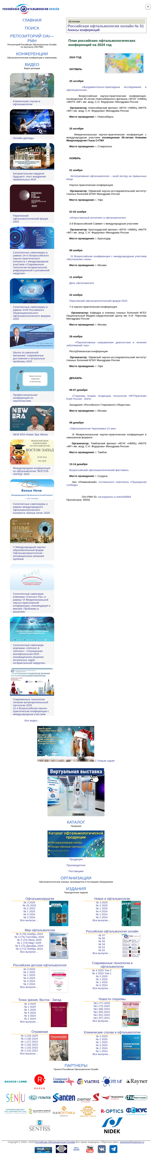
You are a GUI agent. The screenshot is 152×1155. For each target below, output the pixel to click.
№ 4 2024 (29, 914)
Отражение (39, 1031)
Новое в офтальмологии (112, 898)
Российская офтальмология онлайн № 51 (105, 26)
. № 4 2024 (29, 1012)
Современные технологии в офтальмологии (112, 964)
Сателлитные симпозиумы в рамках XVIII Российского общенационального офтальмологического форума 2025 (31, 312)
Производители (75, 865)
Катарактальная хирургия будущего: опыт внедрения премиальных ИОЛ (29, 176)
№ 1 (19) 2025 (29, 1035)
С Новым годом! (76, 760)
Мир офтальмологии (40, 930)
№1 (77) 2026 (102, 1003)
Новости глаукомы (112, 999)
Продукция (76, 859)
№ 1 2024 (102, 1051)
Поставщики (76, 871)
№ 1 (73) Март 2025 (29, 942)
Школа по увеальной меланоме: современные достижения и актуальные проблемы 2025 (29, 357)
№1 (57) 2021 (102, 1017)
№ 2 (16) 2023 (29, 1044)
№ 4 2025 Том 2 (101, 970)
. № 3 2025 (29, 1003)
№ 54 (102, 944)
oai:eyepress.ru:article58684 (114, 496)
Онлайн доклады (23, 138)
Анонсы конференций (83, 30)
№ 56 (102, 938)
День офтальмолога (81, 283)
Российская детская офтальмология (39, 965)
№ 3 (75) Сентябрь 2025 (29, 936)
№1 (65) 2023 (102, 1011)
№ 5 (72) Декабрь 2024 (29, 945)
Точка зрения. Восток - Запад (39, 1000)
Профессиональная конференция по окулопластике (25, 397)
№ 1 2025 (29, 911)
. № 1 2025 (29, 1009)
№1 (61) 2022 (102, 1014)
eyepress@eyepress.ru (132, 1142)
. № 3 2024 (29, 1015)
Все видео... (32, 720)
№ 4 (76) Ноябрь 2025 (29, 933)
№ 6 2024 (102, 985)
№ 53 (102, 947)
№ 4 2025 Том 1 (101, 973)
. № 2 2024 (29, 1018)
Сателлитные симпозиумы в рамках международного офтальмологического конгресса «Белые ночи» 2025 (31, 508)
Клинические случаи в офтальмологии (26, 103)
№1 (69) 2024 (102, 1009)
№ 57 (102, 935)
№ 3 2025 (29, 902)
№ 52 (102, 950)
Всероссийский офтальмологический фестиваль (99, 470)
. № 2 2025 (29, 1006)
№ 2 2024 (102, 917)
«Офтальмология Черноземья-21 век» (92, 428)
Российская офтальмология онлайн (112, 931)
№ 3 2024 (29, 917)
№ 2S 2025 (29, 905)
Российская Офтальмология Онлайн (55, 1142)
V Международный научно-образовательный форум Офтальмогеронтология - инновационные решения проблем (29, 553)
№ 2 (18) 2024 (29, 1038)
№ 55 (102, 941)
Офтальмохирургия (40, 898)
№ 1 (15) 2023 (29, 1047)
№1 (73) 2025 (102, 1006)
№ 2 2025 (29, 908)
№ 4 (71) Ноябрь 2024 (29, 948)
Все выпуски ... (29, 920)
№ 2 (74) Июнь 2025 (29, 939)
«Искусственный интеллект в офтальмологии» (97, 217)
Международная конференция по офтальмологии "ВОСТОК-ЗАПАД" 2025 (31, 471)
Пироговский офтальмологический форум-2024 (98, 300)
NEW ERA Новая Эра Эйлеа (30, 434)
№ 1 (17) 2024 (29, 1041)
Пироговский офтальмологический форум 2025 (30, 218)
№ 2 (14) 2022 (29, 1050)
